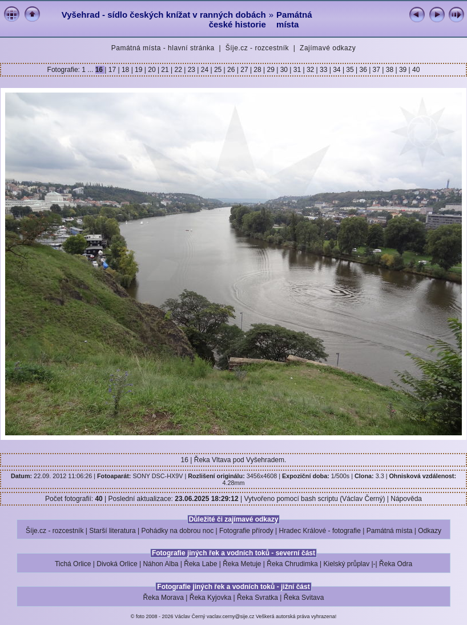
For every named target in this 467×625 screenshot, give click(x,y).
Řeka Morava (163, 598)
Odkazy (429, 531)
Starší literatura (112, 531)
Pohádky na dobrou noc (177, 531)
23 (191, 70)
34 (337, 70)
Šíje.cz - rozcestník (257, 48)
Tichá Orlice (73, 564)
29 (270, 70)
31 (297, 70)
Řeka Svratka (257, 598)
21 (165, 70)
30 (283, 70)
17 (112, 70)
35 (350, 70)
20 (152, 70)
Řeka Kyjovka (210, 598)
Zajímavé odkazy (328, 48)
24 (204, 70)
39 (403, 70)
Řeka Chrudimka (292, 564)
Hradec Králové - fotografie (320, 531)
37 (376, 70)
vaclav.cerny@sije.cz (231, 616)
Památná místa (294, 19)
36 (363, 70)
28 (257, 70)
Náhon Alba (160, 564)
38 (389, 70)
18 (125, 70)
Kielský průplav (346, 564)
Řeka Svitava (304, 598)
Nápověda (406, 499)
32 (310, 70)
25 (218, 70)
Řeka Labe (200, 564)
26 (231, 70)
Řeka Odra (395, 564)
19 (138, 70)
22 (178, 70)
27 (244, 70)
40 (415, 70)
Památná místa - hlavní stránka (163, 48)
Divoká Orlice (116, 564)
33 (323, 70)
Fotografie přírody (246, 531)
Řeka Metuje (242, 564)
